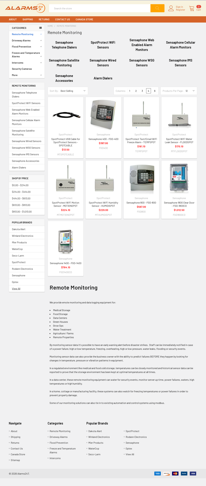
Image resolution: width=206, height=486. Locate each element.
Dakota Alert (18, 236)
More (27, 82)
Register (176, 13)
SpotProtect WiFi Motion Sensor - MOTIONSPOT (65, 212)
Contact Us (62, 27)
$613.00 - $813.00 (21, 212)
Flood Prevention (27, 54)
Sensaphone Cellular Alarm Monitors (26, 129)
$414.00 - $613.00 (21, 206)
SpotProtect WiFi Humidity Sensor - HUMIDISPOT (103, 212)
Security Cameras (22, 76)
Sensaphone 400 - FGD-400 (103, 146)
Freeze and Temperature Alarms (27, 62)
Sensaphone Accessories (25, 168)
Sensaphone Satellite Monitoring (23, 140)
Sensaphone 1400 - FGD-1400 (65, 270)
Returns (44, 27)
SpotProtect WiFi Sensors (26, 110)
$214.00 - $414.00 (21, 199)
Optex (15, 289)
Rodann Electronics (22, 276)
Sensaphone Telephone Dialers (24, 102)
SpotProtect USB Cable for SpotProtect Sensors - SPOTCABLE (65, 150)
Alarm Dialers (19, 175)
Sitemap (15, 467)
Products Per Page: (173, 98)
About (13, 27)
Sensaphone (18, 283)
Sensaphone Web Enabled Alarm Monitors (25, 119)
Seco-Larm (18, 263)
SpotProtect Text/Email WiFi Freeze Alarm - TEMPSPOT (141, 148)
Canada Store (84, 27)
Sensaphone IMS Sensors (25, 161)
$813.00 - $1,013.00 (22, 219)
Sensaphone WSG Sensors (26, 155)
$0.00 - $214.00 (20, 192)
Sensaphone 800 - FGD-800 (141, 210)
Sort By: (54, 98)
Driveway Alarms (27, 48)
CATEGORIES (19, 35)
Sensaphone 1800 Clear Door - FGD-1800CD (179, 212)
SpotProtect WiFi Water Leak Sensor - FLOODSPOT (179, 148)
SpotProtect (19, 269)
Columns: (121, 98)
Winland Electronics (22, 243)
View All (16, 296)
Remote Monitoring (27, 41)
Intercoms (27, 70)
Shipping (28, 27)
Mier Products (19, 250)
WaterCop (17, 256)
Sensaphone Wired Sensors (26, 148)
